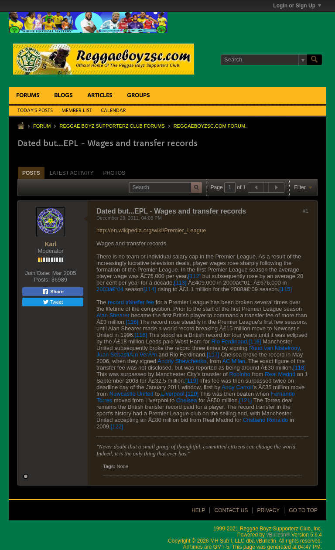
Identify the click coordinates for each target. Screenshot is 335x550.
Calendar (113, 110)
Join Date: (38, 273)
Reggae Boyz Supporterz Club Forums (111, 126)
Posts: (42, 279)
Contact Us (231, 510)
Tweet (53, 302)
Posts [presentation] (31, 173)
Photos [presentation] (114, 173)
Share (53, 291)
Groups (138, 96)
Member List (77, 110)
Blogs (63, 96)
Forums (27, 96)
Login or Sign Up (297, 6)
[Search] (264, 59)
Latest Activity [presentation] (72, 173)
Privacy (268, 510)
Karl (50, 244)
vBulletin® (278, 535)
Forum (42, 126)
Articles (99, 96)
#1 (305, 211)
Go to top (303, 510)
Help (198, 510)
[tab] (31, 172)
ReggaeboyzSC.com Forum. (210, 126)
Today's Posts (35, 110)
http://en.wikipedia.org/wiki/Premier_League (151, 230)
